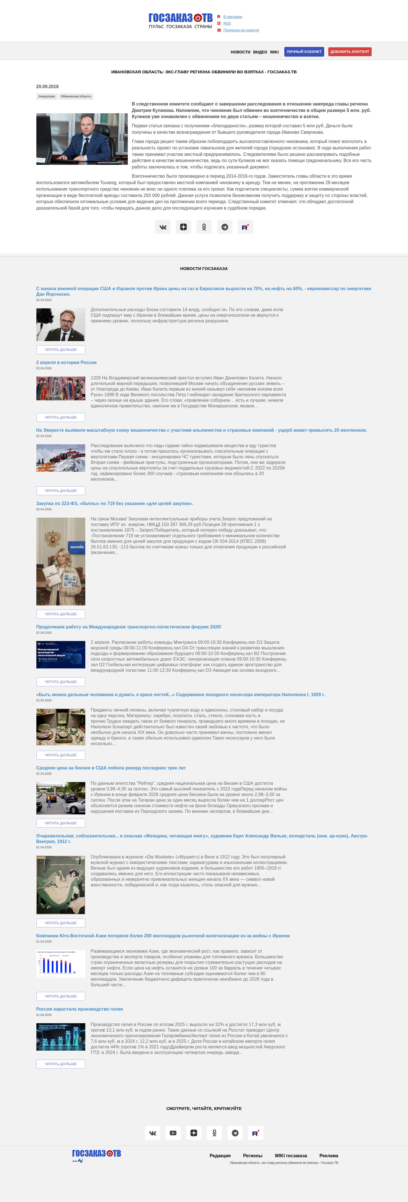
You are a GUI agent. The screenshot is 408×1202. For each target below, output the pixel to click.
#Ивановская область (76, 96)
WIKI (274, 52)
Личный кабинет (304, 52)
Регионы (253, 1155)
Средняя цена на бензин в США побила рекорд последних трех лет (111, 768)
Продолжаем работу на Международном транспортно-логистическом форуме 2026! (129, 627)
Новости (240, 52)
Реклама (329, 1155)
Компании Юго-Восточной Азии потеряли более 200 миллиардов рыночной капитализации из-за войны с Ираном (163, 935)
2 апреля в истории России (66, 362)
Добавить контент (350, 52)
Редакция (220, 1155)
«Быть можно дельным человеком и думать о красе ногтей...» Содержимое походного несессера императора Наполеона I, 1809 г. (180, 694)
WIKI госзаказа (291, 1155)
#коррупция (47, 96)
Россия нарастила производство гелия (79, 1009)
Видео (260, 52)
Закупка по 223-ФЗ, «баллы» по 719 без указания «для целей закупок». (115, 503)
